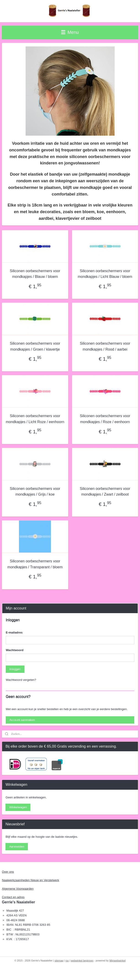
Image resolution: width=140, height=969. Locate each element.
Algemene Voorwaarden (18, 888)
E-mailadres (14, 632)
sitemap (59, 960)
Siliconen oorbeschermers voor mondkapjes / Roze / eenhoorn (105, 419)
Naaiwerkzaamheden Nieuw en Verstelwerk (30, 880)
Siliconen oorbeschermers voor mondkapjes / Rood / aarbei (105, 346)
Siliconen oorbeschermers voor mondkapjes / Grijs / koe (35, 492)
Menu (70, 32)
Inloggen (15, 669)
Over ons (8, 871)
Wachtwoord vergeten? (21, 680)
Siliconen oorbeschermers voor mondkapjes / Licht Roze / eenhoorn (35, 419)
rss (67, 960)
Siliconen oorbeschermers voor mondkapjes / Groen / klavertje (35, 346)
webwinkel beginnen (82, 960)
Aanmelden (16, 846)
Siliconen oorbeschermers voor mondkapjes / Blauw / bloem (35, 274)
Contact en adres (13, 897)
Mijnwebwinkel (117, 960)
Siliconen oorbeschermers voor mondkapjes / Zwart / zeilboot (105, 492)
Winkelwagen (18, 807)
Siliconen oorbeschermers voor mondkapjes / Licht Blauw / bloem (105, 274)
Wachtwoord (15, 650)
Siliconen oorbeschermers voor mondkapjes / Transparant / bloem (35, 564)
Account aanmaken (22, 720)
